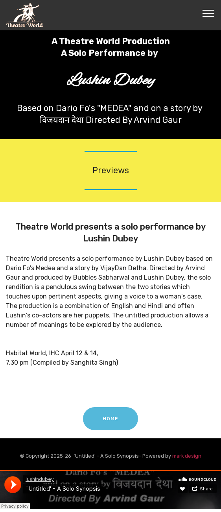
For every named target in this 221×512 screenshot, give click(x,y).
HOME (110, 422)
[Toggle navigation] (209, 13)
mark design (186, 457)
